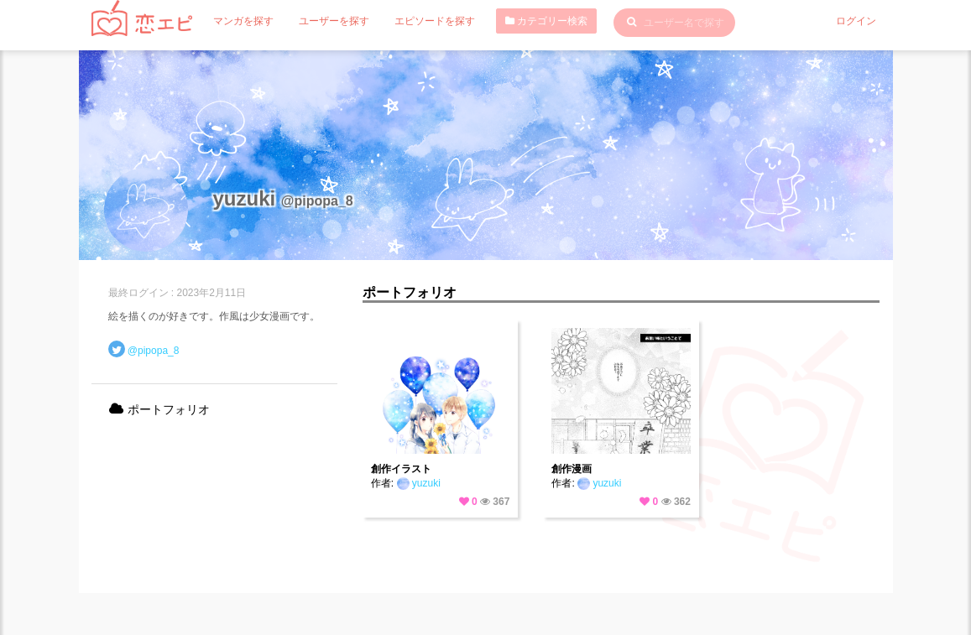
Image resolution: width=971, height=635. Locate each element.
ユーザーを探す (334, 21)
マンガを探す (243, 21)
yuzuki (419, 483)
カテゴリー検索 (546, 21)
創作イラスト (401, 469)
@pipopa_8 (154, 351)
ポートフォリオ (159, 409)
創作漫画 (571, 469)
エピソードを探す (434, 21)
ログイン (856, 21)
